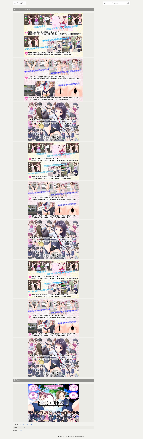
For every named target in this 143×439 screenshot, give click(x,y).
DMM (21, 430)
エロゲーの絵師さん (19, 3)
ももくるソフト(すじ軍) (26, 424)
